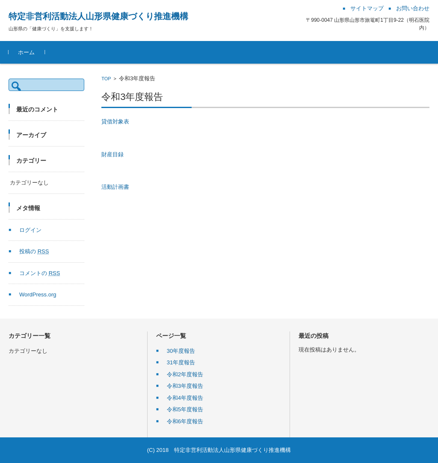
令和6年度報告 (185, 421)
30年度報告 (181, 351)
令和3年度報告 (185, 386)
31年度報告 (181, 362)
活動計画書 (115, 187)
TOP (106, 78)
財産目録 (112, 154)
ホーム (26, 52)
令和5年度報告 (185, 409)
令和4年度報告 (185, 398)
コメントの (39, 273)
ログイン (30, 230)
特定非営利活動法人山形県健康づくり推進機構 (98, 16)
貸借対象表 (115, 121)
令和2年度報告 (185, 374)
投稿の (34, 251)
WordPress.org (37, 294)
